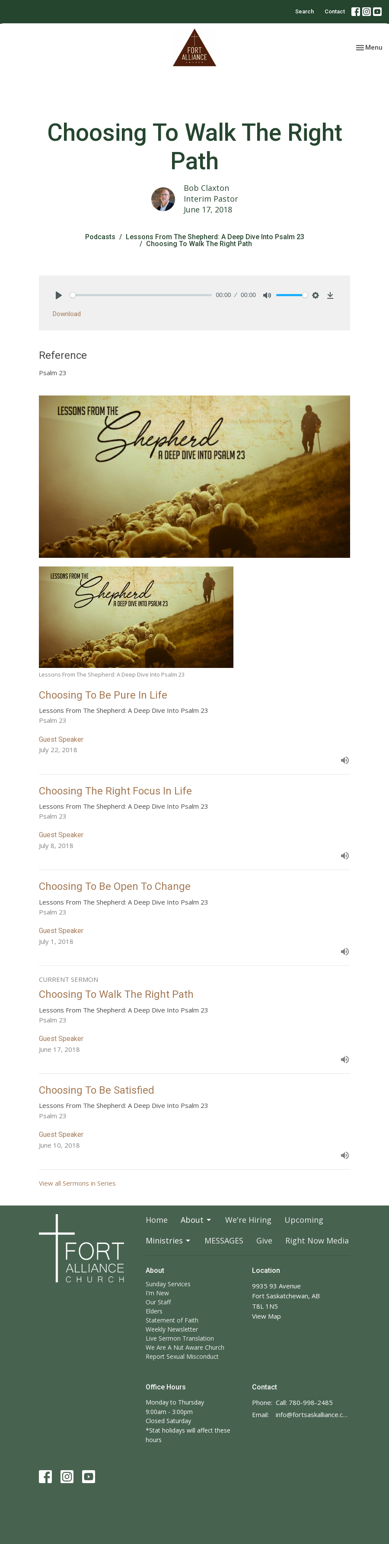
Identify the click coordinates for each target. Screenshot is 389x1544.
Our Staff (158, 1302)
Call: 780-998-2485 (304, 1402)
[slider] (141, 295)
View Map (266, 1316)
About (196, 1220)
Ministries (168, 1240)
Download (67, 314)
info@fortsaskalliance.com (313, 1414)
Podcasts (100, 237)
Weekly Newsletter (172, 1329)
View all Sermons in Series (77, 1183)
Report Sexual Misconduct (182, 1356)
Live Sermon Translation (180, 1338)
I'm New (157, 1293)
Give (264, 1240)
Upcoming (303, 1220)
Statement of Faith (172, 1320)
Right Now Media (317, 1240)
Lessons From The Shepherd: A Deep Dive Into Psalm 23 (215, 237)
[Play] (59, 295)
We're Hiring (248, 1220)
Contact (335, 11)
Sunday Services (168, 1284)
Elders (154, 1311)
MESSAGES (223, 1240)
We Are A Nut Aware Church (185, 1347)
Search (304, 11)
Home (157, 1220)
